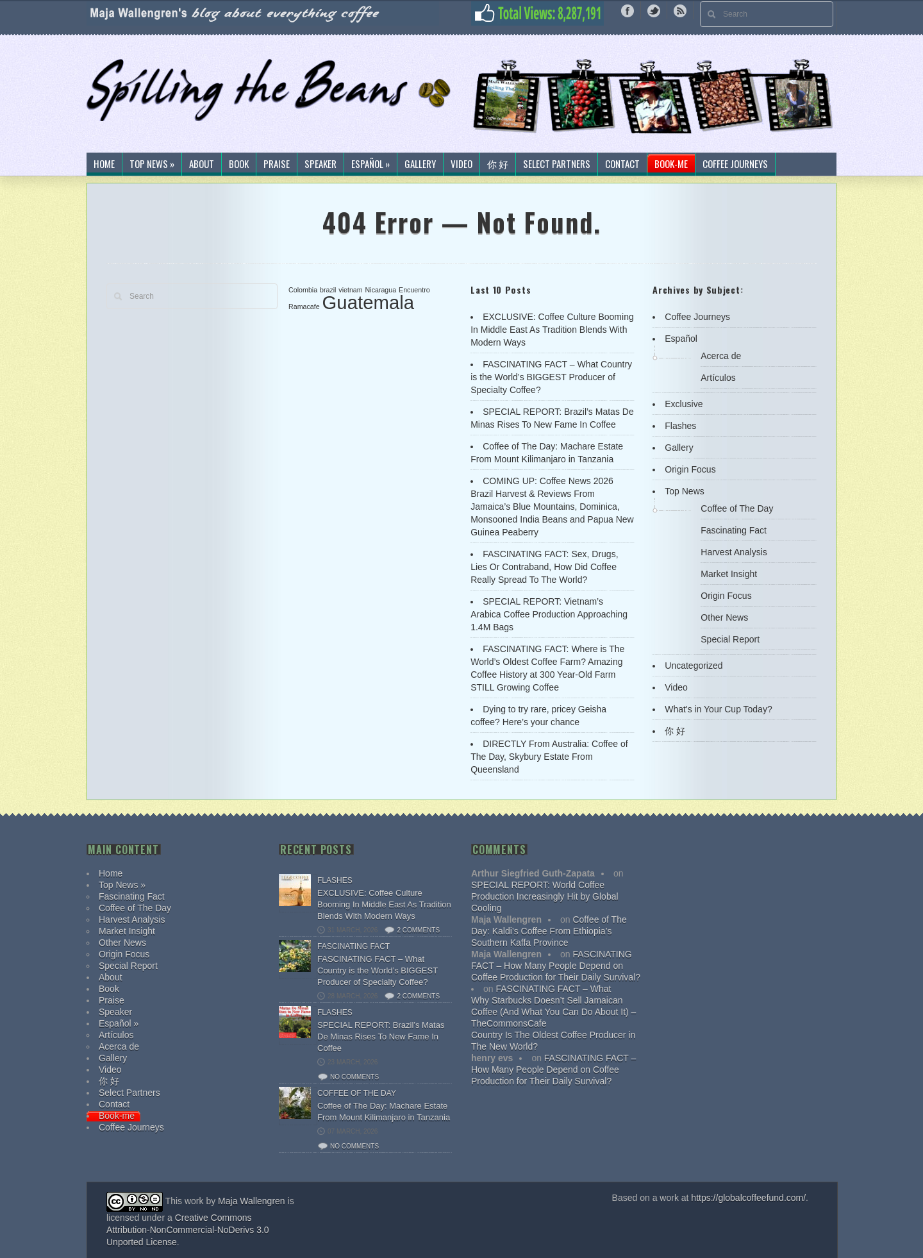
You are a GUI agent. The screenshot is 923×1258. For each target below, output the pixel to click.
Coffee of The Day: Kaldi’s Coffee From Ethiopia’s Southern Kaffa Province (549, 931)
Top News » (151, 164)
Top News (684, 491)
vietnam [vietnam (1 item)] (350, 290)
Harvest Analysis (734, 552)
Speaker (320, 164)
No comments (354, 1076)
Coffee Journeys (735, 164)
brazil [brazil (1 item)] (328, 290)
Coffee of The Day (737, 508)
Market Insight (729, 574)
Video (461, 164)
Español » (370, 164)
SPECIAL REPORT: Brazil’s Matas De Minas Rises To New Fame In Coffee (380, 1036)
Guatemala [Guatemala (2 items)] (368, 302)
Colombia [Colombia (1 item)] (302, 290)
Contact (622, 164)
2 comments (418, 930)
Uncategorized (693, 665)
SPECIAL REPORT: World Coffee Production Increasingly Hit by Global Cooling (545, 896)
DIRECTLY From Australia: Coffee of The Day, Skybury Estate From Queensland (549, 757)
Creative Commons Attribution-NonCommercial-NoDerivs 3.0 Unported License (187, 1229)
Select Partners (556, 164)
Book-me (671, 164)
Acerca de (721, 356)
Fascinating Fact (734, 530)
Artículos (718, 378)
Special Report (730, 639)
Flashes (680, 426)
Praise (276, 164)
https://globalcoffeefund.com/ (748, 1198)
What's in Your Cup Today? (718, 709)
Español (681, 338)
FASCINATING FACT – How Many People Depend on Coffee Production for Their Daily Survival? (555, 965)
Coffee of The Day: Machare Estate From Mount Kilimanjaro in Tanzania (383, 1111)
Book (239, 164)
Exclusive (684, 404)
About (201, 164)
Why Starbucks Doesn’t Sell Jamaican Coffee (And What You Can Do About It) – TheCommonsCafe (553, 1011)
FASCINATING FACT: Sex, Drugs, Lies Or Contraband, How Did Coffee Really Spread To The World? (544, 567)
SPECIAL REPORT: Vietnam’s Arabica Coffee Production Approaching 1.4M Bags (549, 614)
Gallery (420, 164)
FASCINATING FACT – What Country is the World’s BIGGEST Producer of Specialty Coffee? (551, 377)
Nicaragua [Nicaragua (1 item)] (381, 290)
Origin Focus (690, 469)
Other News (724, 617)
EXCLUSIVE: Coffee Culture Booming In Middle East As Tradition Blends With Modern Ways (552, 330)
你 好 (497, 164)
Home (104, 164)
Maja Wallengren (251, 1201)
